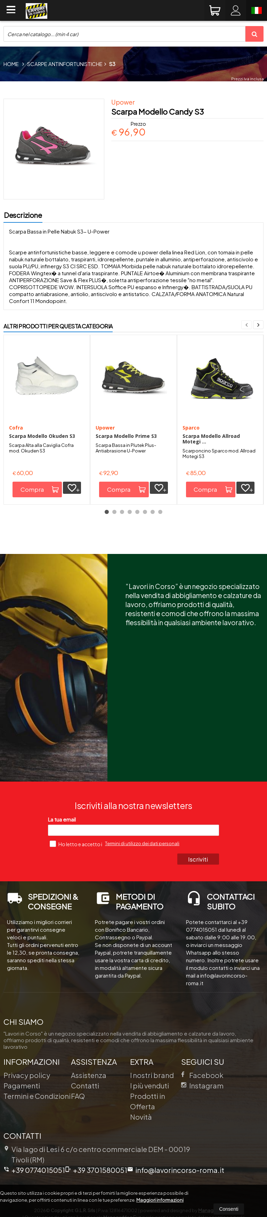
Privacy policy (26, 1075)
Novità (141, 1116)
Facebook (202, 1075)
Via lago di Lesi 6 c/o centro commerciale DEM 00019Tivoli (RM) (96, 1154)
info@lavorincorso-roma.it (175, 1170)
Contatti (85, 1085)
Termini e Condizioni (37, 1096)
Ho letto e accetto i (76, 843)
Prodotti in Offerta (147, 1101)
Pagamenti (21, 1085)
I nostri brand (152, 1075)
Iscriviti (199, 859)
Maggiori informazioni (160, 1200)
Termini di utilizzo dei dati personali (142, 843)
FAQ (78, 1096)
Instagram (202, 1085)
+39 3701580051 (96, 1170)
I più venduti (149, 1085)
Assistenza (88, 1075)
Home (11, 63)
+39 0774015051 (34, 1170)
